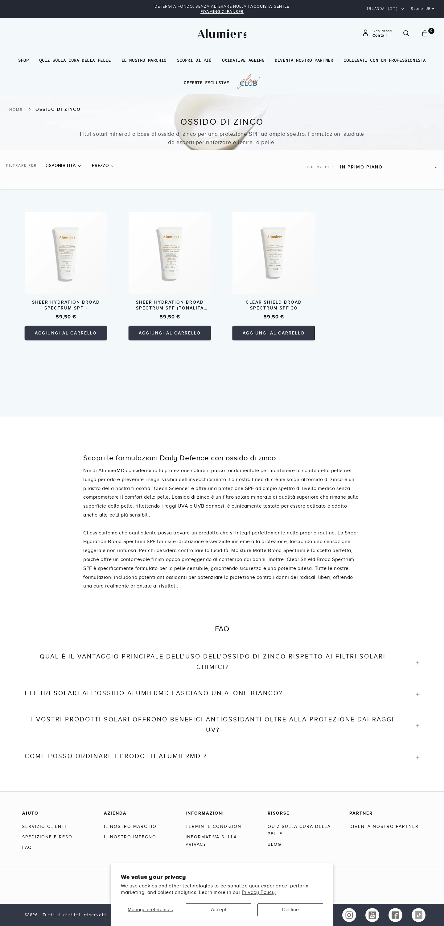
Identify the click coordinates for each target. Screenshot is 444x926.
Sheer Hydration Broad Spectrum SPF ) (66, 305)
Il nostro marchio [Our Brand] (130, 826)
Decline (290, 909)
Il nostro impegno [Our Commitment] (130, 837)
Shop (23, 60)
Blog (275, 844)
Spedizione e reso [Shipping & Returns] (47, 837)
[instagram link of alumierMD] (349, 915)
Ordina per (319, 167)
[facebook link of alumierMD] (395, 915)
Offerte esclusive (206, 82)
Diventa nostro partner (304, 60)
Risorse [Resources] (279, 813)
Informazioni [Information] (205, 813)
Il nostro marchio (143, 60)
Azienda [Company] (115, 813)
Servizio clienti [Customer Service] (44, 826)
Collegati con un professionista (384, 60)
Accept (218, 909)
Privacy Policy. (259, 892)
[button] (62, 165)
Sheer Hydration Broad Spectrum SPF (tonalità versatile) (170, 305)
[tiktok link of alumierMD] (419, 915)
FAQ (27, 847)
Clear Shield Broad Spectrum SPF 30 (274, 305)
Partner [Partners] (361, 813)
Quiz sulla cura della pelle (75, 60)
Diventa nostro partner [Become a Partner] (384, 826)
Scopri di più (194, 60)
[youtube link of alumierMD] (372, 915)
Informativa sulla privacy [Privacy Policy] (211, 841)
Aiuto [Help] (30, 813)
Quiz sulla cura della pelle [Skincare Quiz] (299, 830)
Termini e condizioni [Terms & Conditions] (214, 826)
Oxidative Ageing (243, 60)
